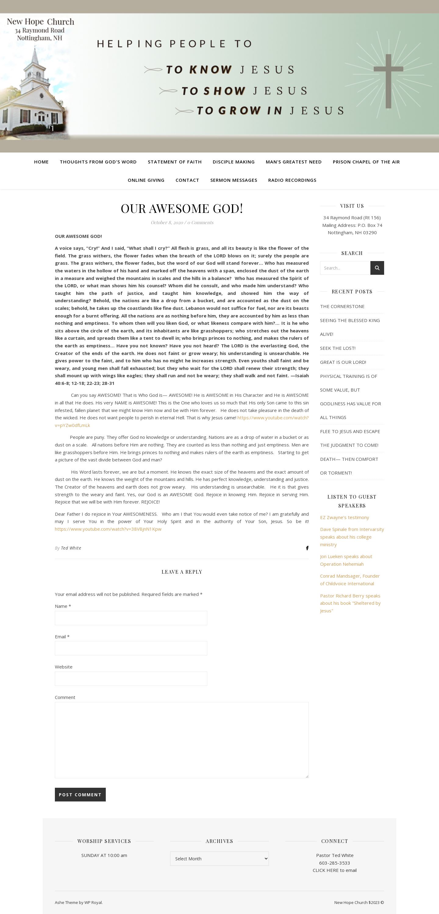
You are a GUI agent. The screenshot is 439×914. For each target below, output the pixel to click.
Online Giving (146, 180)
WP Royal (93, 902)
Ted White (71, 548)
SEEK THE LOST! (337, 348)
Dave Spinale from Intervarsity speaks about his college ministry (352, 536)
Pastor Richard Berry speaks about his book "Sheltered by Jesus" (350, 603)
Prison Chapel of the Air (366, 162)
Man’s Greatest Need (294, 162)
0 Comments (200, 222)
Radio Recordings (292, 180)
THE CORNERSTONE (342, 306)
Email (62, 636)
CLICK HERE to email (335, 870)
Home (41, 162)
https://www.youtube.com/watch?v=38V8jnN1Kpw (108, 529)
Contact (187, 180)
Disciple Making (234, 162)
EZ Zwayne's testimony (344, 517)
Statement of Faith (175, 162)
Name (63, 606)
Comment (65, 697)
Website (64, 667)
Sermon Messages (233, 180)
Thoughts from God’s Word (98, 162)
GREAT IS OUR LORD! (343, 362)
